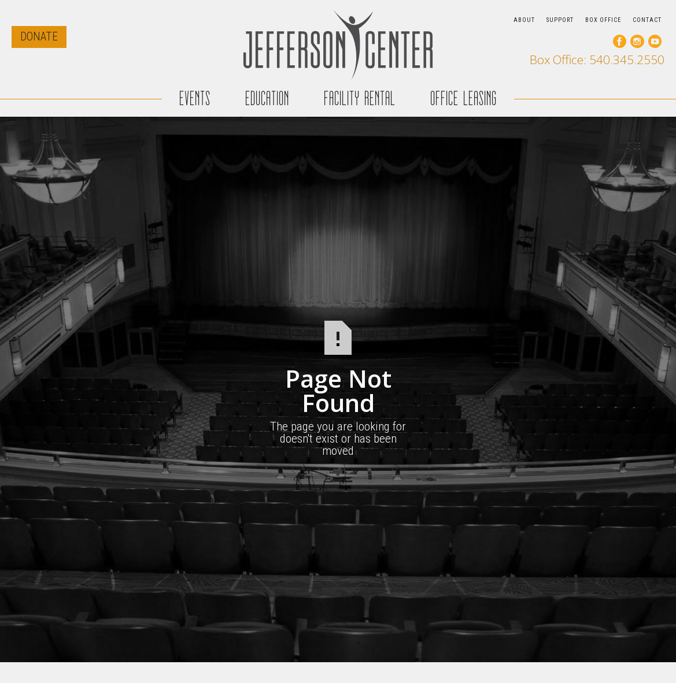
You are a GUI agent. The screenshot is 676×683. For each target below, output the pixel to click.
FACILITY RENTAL (360, 98)
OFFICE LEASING (463, 98)
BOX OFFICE (603, 20)
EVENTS (194, 98)
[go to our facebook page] (619, 41)
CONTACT (647, 20)
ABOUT (524, 20)
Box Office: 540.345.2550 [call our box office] (597, 60)
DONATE (39, 36)
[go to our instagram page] (637, 41)
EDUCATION (267, 98)
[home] (338, 45)
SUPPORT (560, 20)
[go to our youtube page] (655, 41)
